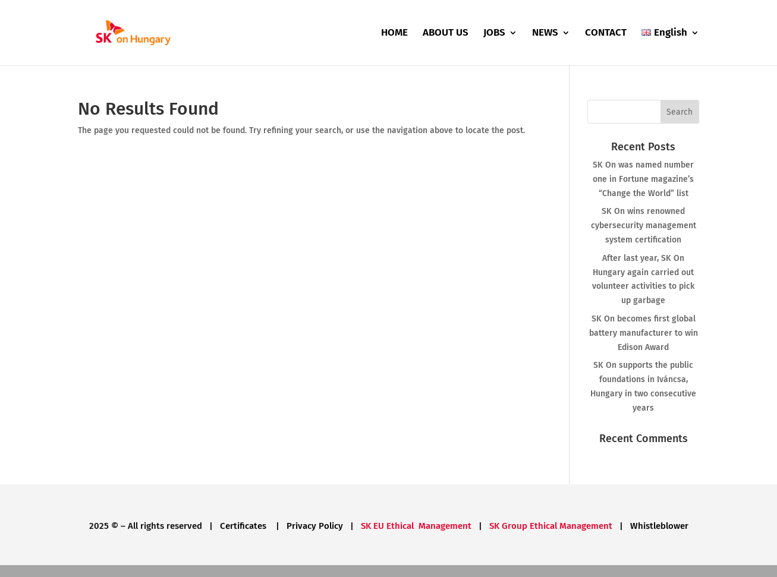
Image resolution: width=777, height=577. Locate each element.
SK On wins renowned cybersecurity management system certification (643, 225)
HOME (394, 34)
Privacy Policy (315, 526)
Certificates (244, 526)
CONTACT (606, 34)
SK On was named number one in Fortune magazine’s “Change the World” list (643, 179)
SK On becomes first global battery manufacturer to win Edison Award (643, 333)
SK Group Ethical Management (550, 526)
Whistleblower (659, 526)
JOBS (494, 34)
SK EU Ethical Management (416, 526)
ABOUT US (445, 34)
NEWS (545, 34)
